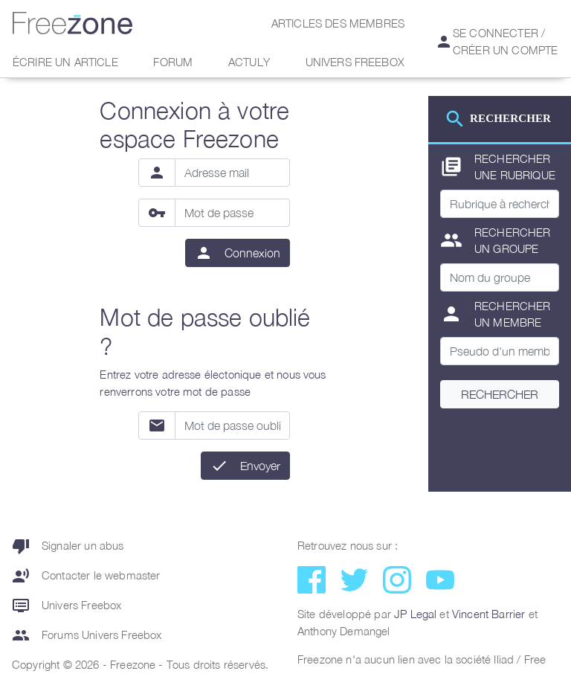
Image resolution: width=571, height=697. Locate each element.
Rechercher (499, 394)
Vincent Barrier (488, 613)
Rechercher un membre (495, 314)
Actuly (249, 61)
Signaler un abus (68, 546)
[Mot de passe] (233, 213)
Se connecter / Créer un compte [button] (496, 41)
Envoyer (260, 465)
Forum (173, 61)
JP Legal (415, 613)
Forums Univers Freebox (87, 635)
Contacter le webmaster (86, 576)
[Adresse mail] (233, 172)
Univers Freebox (355, 61)
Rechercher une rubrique (497, 167)
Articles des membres (337, 23)
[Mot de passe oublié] (233, 425)
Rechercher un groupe (495, 240)
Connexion (252, 253)
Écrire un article (65, 61)
